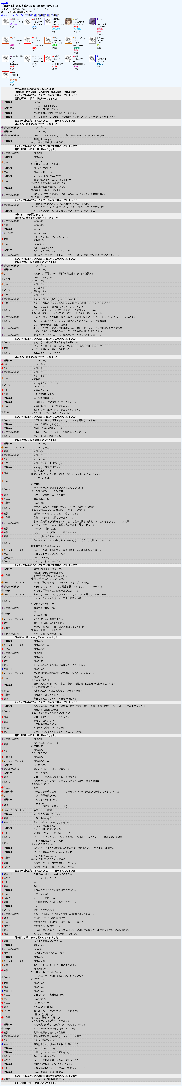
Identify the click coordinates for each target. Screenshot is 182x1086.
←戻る (4, 2)
